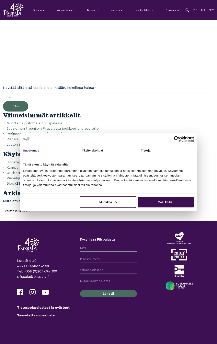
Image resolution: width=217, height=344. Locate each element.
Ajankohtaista (66, 10)
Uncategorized (19, 162)
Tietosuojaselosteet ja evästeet (43, 307)
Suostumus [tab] (31, 150)
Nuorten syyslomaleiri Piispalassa (35, 123)
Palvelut (93, 10)
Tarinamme (39, 10)
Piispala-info (174, 10)
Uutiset (13, 173)
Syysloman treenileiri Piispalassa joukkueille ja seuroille (53, 128)
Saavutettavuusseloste (36, 315)
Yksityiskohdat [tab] (92, 150)
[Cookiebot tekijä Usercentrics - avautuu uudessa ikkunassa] (177, 139)
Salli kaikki (165, 202)
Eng (195, 10)
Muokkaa (108, 202)
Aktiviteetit (117, 10)
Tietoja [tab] (146, 150)
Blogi (11, 183)
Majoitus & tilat (144, 10)
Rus (203, 10)
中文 (211, 10)
